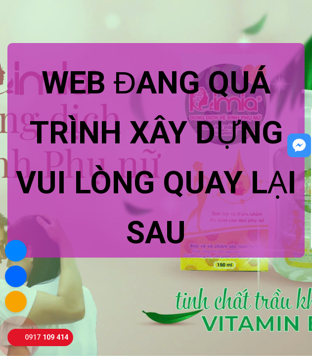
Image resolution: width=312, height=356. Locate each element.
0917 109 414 (46, 337)
